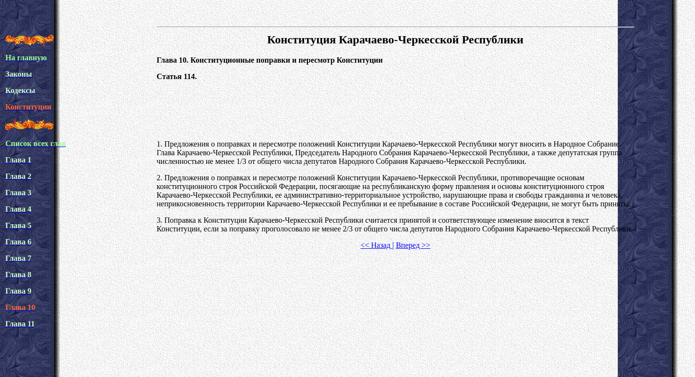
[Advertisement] (395, 110)
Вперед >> (413, 245)
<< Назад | (377, 245)
